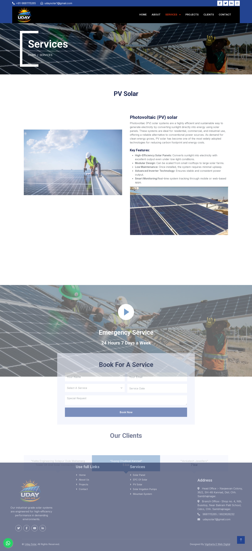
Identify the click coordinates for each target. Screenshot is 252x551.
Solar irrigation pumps (145, 467)
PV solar (137, 462)
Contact (225, 14)
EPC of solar (140, 457)
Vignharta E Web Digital (217, 542)
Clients (208, 14)
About (156, 14)
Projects (192, 14)
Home (143, 14)
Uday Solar (30, 542)
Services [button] (171, 14)
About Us (84, 457)
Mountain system (142, 471)
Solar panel (139, 452)
